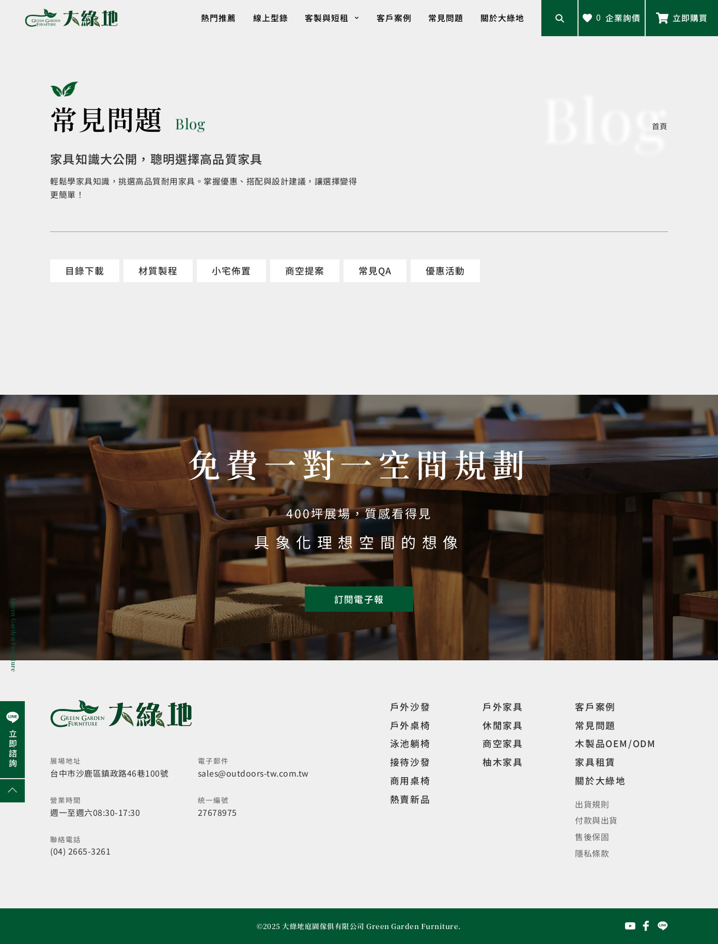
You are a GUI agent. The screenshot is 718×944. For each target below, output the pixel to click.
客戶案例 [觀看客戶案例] (595, 706)
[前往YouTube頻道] (630, 926)
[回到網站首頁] (71, 18)
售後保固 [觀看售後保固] (592, 837)
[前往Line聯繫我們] (682, 18)
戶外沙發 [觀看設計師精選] (410, 706)
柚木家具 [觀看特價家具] (502, 761)
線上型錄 (270, 18)
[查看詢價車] (612, 18)
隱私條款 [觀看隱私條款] (592, 853)
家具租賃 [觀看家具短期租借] (595, 761)
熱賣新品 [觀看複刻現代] (410, 799)
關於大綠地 (502, 18)
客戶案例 (394, 18)
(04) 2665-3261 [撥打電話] (80, 851)
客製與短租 (332, 18)
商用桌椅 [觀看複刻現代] (410, 780)
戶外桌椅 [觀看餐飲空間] (410, 725)
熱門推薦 (218, 18)
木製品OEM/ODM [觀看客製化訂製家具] (615, 743)
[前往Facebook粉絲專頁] (646, 926)
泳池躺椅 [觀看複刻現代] (410, 743)
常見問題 (445, 18)
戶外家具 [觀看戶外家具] (502, 706)
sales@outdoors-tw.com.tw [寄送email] (253, 773)
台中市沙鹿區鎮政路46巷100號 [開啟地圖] (109, 773)
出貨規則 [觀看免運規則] (592, 804)
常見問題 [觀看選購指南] (595, 725)
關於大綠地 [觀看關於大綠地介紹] (600, 780)
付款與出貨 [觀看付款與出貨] (596, 820)
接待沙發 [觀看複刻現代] (410, 761)
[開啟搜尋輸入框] (559, 18)
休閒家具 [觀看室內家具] (502, 725)
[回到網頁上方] (12, 790)
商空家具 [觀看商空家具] (502, 743)
